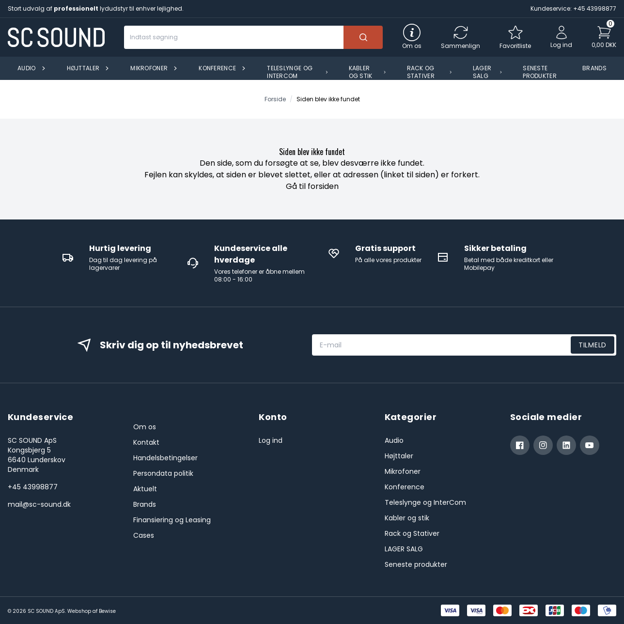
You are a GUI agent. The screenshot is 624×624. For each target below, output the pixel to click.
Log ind (270, 440)
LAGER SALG (404, 549)
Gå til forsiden (312, 186)
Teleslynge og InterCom (425, 502)
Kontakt (146, 442)
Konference (404, 487)
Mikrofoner (403, 471)
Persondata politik (163, 473)
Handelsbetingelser (165, 458)
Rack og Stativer (412, 533)
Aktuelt (145, 489)
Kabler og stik (407, 518)
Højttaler (399, 456)
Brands (144, 504)
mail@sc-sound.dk (39, 504)
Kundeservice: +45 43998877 (573, 8)
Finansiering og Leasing (172, 520)
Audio (394, 440)
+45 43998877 (33, 487)
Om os (144, 427)
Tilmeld (592, 345)
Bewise (107, 611)
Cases (143, 535)
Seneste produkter (416, 564)
